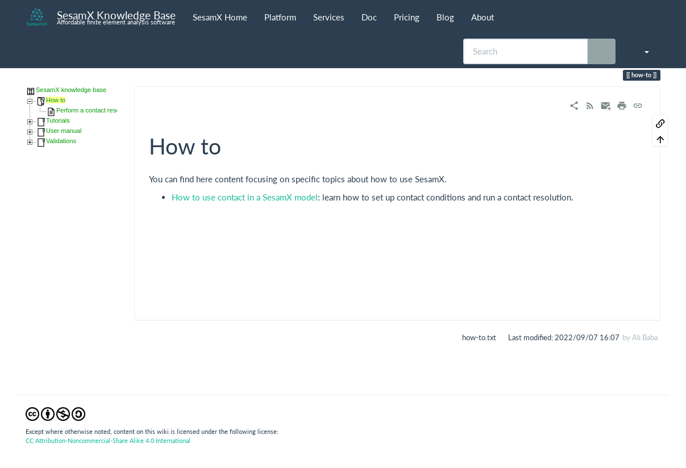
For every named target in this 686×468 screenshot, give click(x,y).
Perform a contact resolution (95, 110)
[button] (641, 51)
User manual (63, 130)
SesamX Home (220, 17)
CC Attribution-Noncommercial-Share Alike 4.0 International (108, 440)
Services (328, 17)
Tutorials (58, 120)
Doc (369, 17)
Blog (445, 17)
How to (55, 100)
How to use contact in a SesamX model (245, 197)
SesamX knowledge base (71, 89)
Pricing (406, 17)
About (482, 17)
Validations (61, 140)
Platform (280, 17)
